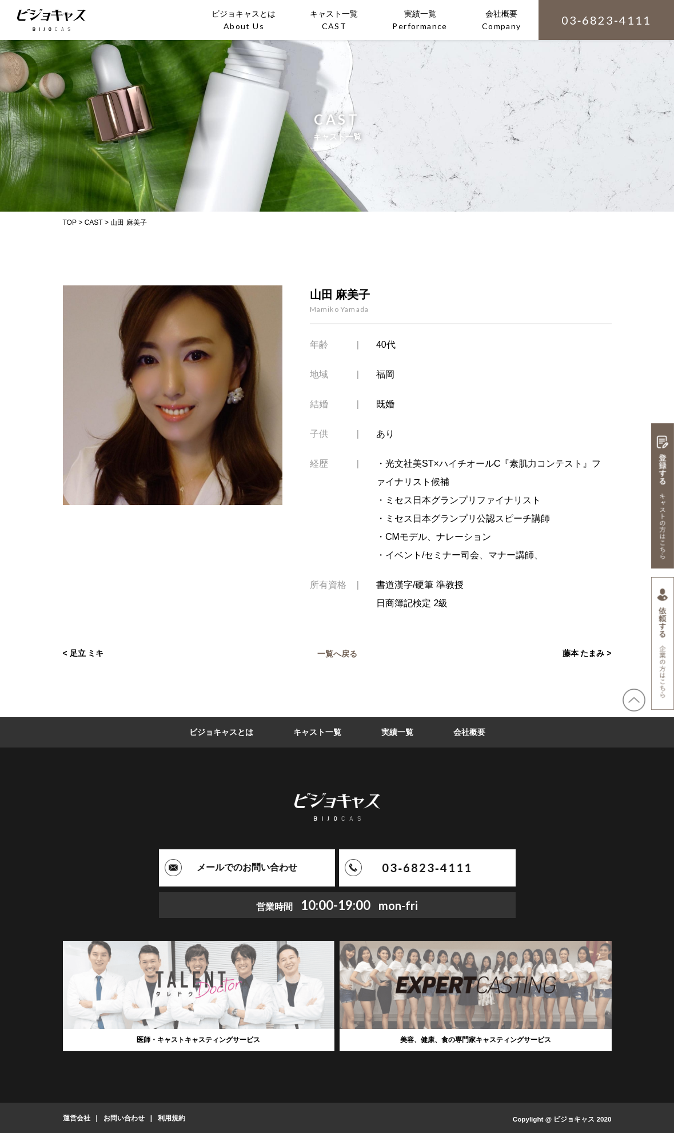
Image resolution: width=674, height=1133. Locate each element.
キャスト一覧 (317, 732)
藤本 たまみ (584, 653)
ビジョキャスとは (221, 732)
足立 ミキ (87, 653)
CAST (94, 222)
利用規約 (171, 1118)
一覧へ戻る (337, 653)
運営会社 (76, 1118)
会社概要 (469, 732)
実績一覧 (397, 732)
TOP (70, 222)
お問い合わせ (124, 1118)
